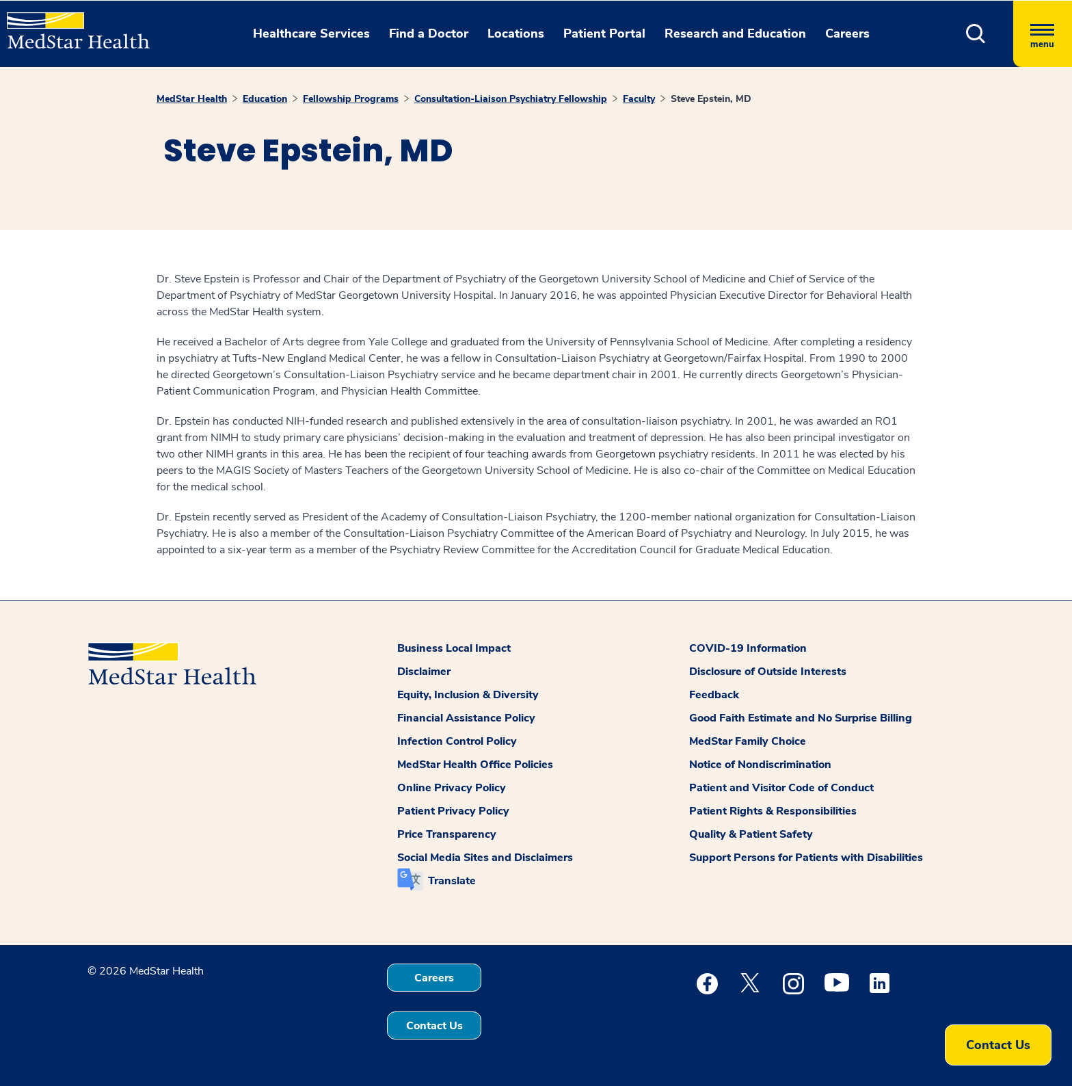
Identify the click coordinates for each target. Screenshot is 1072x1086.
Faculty (639, 98)
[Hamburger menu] (1042, 34)
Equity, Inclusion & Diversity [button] (468, 694)
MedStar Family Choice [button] (747, 741)
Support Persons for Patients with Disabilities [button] (806, 857)
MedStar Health (192, 98)
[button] (976, 34)
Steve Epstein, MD (711, 98)
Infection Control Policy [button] (457, 741)
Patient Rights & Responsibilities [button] (773, 811)
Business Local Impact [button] (454, 648)
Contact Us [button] (434, 1025)
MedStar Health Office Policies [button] (475, 764)
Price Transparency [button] (446, 834)
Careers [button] (847, 33)
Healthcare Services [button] (311, 33)
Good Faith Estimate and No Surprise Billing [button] (800, 718)
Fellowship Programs (351, 98)
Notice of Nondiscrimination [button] (760, 764)
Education (265, 98)
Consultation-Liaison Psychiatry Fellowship (510, 98)
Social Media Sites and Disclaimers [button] (485, 857)
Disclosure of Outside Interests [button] (767, 671)
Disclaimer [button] (424, 671)
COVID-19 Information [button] (748, 648)
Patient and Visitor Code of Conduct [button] (781, 787)
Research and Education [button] (735, 33)
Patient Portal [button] (604, 33)
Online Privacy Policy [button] (451, 787)
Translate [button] (452, 880)
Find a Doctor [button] (428, 33)
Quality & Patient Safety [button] (751, 834)
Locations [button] (515, 33)
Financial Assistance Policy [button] (466, 718)
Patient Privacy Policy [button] (453, 811)
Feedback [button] (714, 694)
